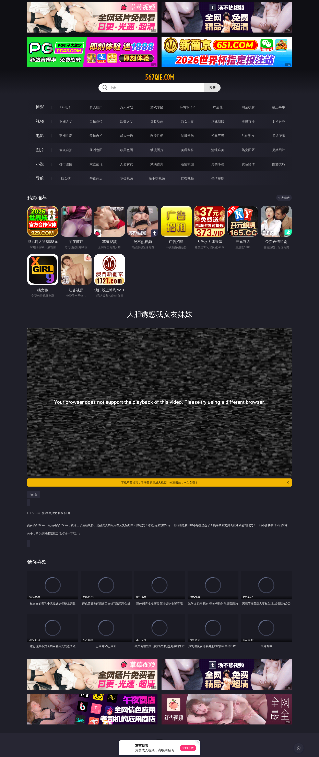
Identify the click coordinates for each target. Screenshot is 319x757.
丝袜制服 (217, 121)
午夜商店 (96, 178)
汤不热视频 (157, 178)
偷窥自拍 (65, 150)
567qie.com (159, 77)
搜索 (212, 87)
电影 (40, 135)
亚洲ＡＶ (65, 121)
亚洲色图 (96, 150)
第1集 (33, 495)
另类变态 (278, 135)
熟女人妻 (187, 121)
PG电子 (65, 107)
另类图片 (278, 150)
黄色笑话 (248, 164)
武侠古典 (156, 164)
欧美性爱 (156, 135)
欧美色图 (126, 150)
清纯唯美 (217, 150)
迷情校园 (187, 164)
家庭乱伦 (96, 164)
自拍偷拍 (96, 121)
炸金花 (218, 107)
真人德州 (96, 107)
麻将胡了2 (187, 107)
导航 (40, 178)
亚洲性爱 (65, 135)
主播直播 (248, 121)
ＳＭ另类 (278, 121)
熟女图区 (248, 150)
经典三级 (217, 135)
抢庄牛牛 (278, 107)
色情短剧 (217, 178)
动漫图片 (156, 150)
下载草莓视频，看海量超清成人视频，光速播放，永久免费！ (205, 482)
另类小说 (217, 164)
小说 (40, 164)
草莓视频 (126, 178)
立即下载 (188, 748)
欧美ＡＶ (126, 121)
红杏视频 (187, 178)
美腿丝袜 (187, 150)
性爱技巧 (278, 164)
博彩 (40, 107)
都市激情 (65, 164)
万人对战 (126, 107)
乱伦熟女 (248, 135)
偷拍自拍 (96, 135)
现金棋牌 (248, 107)
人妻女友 (126, 164)
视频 (40, 121)
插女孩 (66, 178)
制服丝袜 (187, 135)
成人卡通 (126, 135)
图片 (40, 149)
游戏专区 (156, 107)
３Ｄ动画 (156, 121)
